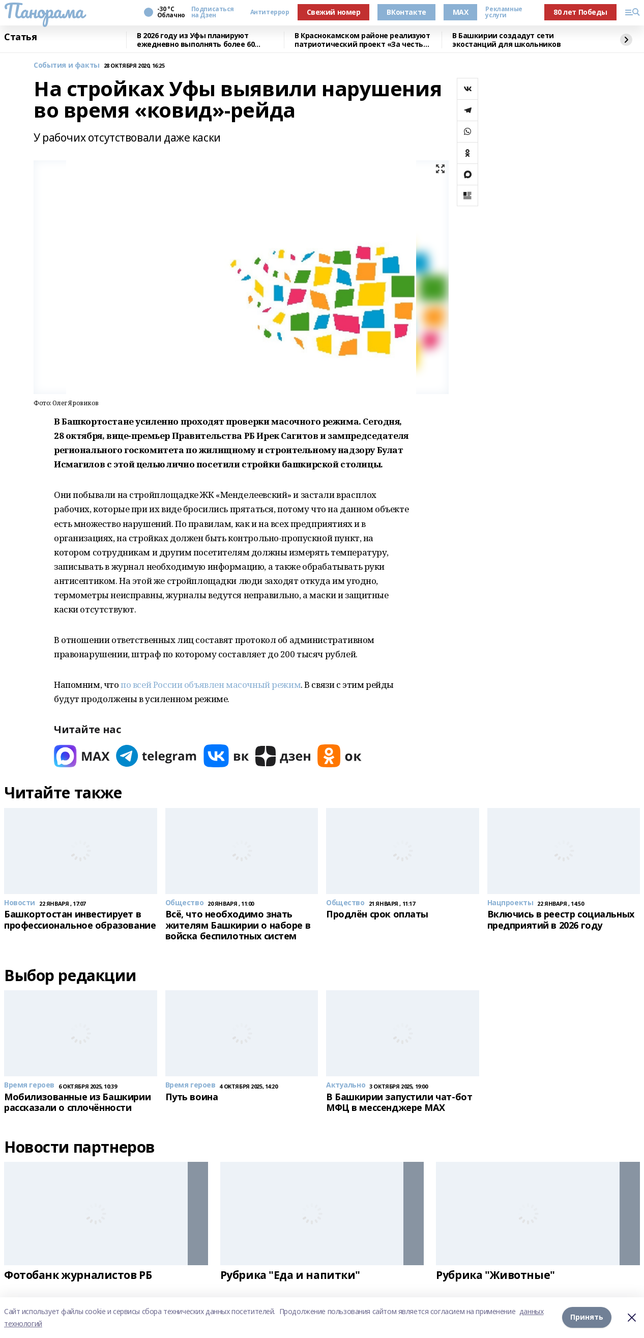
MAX (461, 12)
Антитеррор (269, 12)
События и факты (67, 65)
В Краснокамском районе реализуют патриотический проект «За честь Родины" (362, 40)
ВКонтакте (406, 12)
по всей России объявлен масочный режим (211, 684)
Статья (20, 37)
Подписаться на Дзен (212, 12)
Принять (586, 1317)
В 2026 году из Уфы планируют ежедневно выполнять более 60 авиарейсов (195, 40)
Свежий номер (334, 12)
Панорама (44, 11)
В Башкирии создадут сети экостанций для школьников (506, 40)
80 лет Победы (580, 12)
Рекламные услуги (503, 12)
